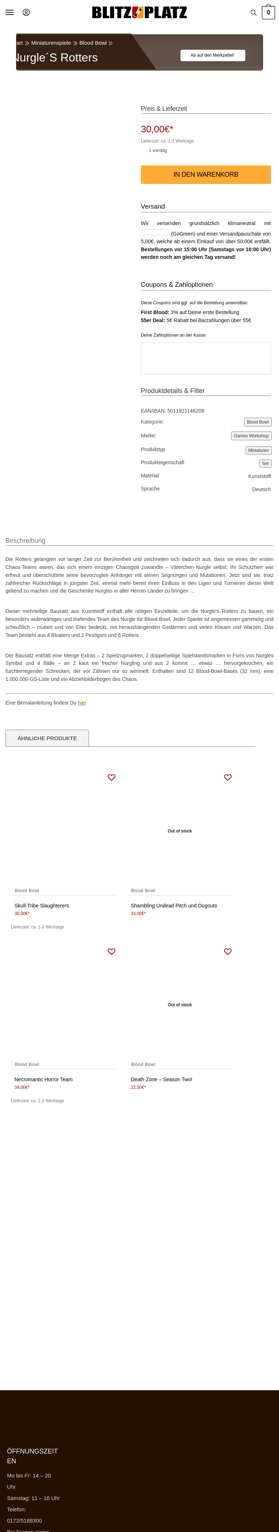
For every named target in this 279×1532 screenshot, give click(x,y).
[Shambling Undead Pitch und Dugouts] (179, 831)
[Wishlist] (208, 55)
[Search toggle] (253, 12)
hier (82, 703)
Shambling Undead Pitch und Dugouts (174, 906)
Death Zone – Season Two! (161, 1079)
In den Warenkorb (205, 174)
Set (265, 463)
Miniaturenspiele (51, 43)
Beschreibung (25, 540)
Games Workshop (251, 435)
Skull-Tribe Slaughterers (42, 906)
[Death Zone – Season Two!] (179, 1005)
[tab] (25, 537)
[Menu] (16, 12)
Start (17, 43)
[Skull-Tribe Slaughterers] (63, 831)
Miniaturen (258, 450)
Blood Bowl (93, 43)
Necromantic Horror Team (44, 1079)
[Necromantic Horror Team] (63, 1005)
